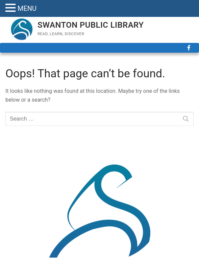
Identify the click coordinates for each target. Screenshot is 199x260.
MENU (27, 8)
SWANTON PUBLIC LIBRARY (91, 25)
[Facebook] (189, 48)
